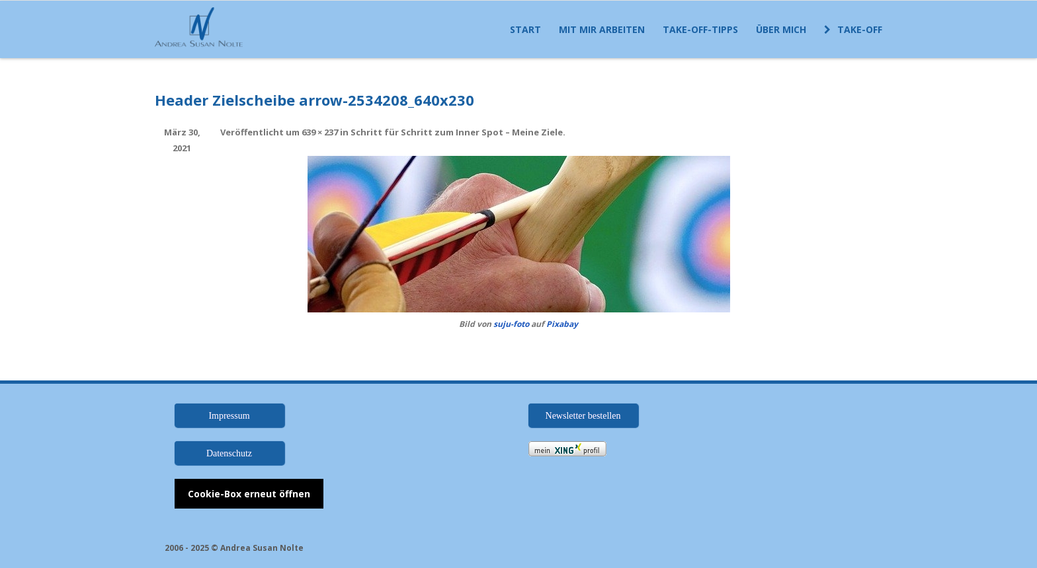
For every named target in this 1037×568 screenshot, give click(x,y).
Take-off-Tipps (700, 29)
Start (525, 29)
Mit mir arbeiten (602, 29)
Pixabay (562, 324)
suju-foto (511, 324)
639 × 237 (320, 132)
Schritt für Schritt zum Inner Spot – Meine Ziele (457, 132)
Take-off (853, 29)
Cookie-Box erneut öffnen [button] (249, 493)
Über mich (781, 29)
